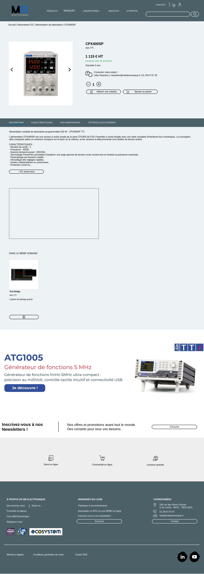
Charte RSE (81, 554)
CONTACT (161, 5)
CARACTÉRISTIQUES (42, 122)
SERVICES (113, 11)
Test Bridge (14, 291)
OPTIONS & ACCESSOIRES (102, 122)
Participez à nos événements (92, 505)
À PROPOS (132, 11)
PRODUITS (52, 11)
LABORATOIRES (91, 11)
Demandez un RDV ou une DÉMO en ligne (99, 511)
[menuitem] (16, 122)
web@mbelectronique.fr (171, 515)
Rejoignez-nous (14, 522)
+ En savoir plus (26, 171)
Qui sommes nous (16, 505)
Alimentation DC (25, 25)
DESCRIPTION (16, 122)
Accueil (12, 25)
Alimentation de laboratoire (49, 25)
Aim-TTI (13, 295)
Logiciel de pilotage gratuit (21, 299)
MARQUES (69, 11)
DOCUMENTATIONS (70, 122)
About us (36, 505)
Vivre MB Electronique (18, 516)
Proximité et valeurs (17, 511)
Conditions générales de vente (48, 554)
